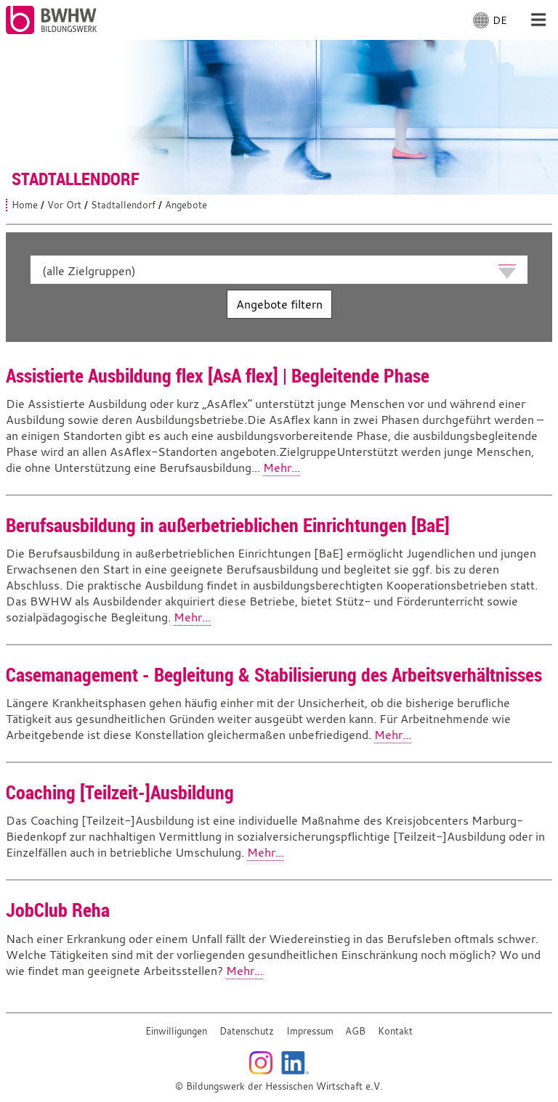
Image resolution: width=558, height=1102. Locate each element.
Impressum (309, 1031)
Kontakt (395, 1031)
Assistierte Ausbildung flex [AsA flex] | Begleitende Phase (217, 375)
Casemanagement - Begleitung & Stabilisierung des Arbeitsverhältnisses (274, 674)
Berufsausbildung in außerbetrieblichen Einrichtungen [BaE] (228, 525)
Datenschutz (246, 1031)
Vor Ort (64, 205)
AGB (355, 1031)
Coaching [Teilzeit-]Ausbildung (120, 792)
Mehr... (281, 468)
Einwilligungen (176, 1031)
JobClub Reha (58, 910)
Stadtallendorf (123, 205)
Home (25, 205)
